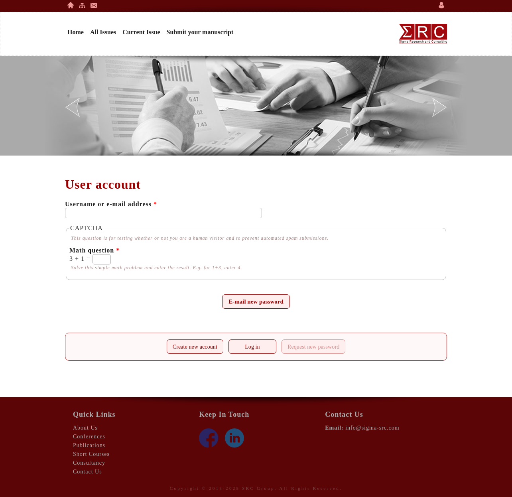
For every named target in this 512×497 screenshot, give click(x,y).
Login (441, 5)
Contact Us (94, 5)
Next (439, 107)
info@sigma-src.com (372, 428)
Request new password (316, 345)
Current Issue (141, 32)
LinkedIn (234, 438)
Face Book (208, 438)
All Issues (103, 32)
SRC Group (258, 488)
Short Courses (91, 454)
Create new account (195, 347)
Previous (73, 107)
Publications (89, 445)
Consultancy (89, 463)
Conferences (89, 437)
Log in (252, 347)
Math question (94, 250)
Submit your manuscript (200, 32)
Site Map (82, 5)
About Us (85, 428)
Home (70, 5)
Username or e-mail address (111, 204)
